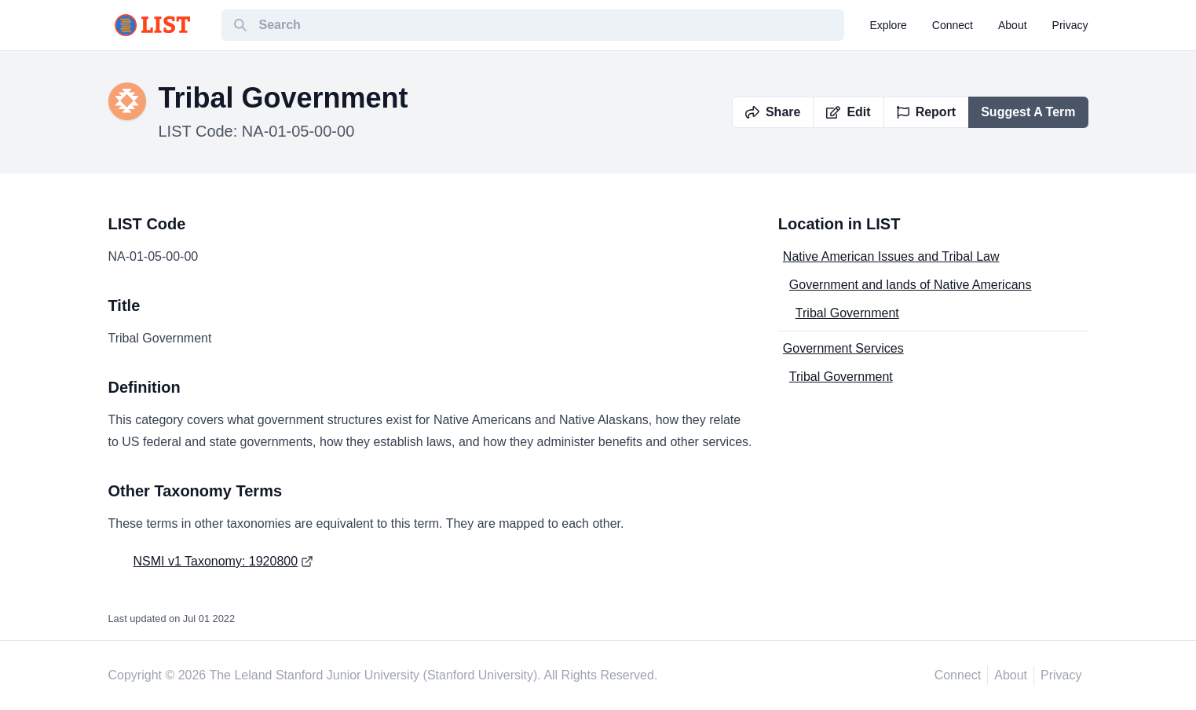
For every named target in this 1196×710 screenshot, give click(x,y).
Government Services (843, 348)
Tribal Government (847, 313)
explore (887, 25)
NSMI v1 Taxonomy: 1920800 (215, 561)
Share (772, 112)
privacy (1070, 25)
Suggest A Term (1028, 112)
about (1012, 25)
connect (952, 25)
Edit (848, 112)
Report (926, 112)
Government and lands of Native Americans (910, 284)
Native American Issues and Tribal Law (891, 256)
